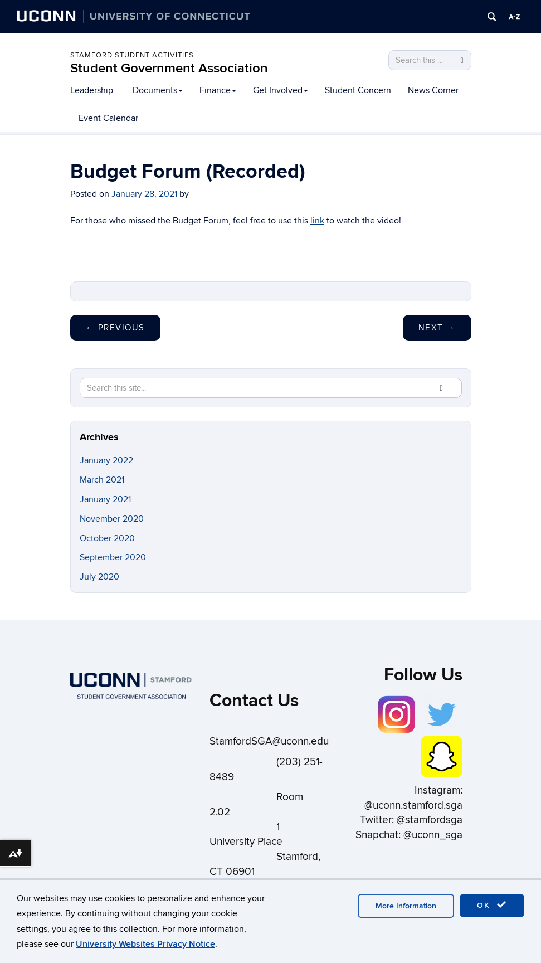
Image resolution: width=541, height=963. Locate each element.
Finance (217, 90)
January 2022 (106, 460)
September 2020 (113, 557)
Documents (158, 90)
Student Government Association (169, 68)
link (317, 220)
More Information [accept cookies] (406, 906)
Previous (115, 328)
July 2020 (99, 576)
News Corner (433, 90)
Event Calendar (108, 118)
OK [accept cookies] (492, 905)
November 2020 (112, 518)
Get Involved (280, 90)
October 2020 (107, 538)
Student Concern (358, 90)
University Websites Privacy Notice (145, 944)
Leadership (91, 90)
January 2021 (105, 499)
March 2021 (102, 479)
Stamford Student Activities (132, 55)
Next (437, 328)
